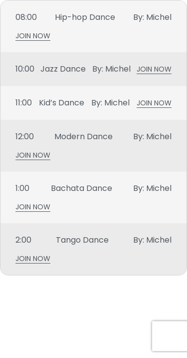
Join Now (32, 37)
